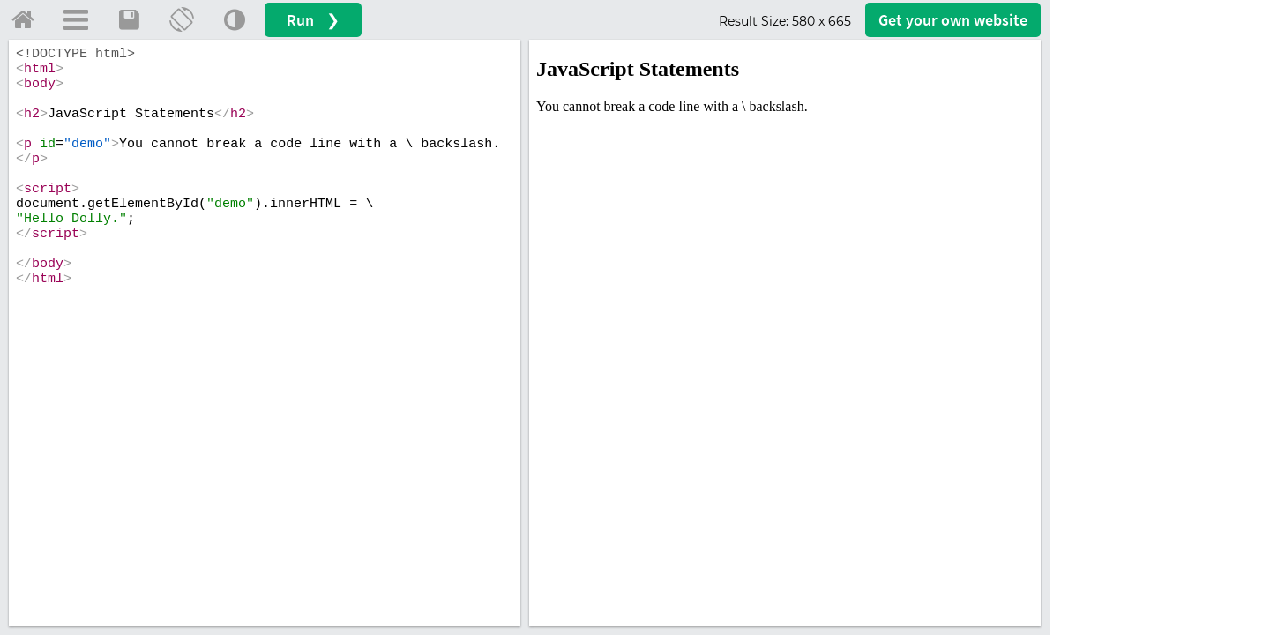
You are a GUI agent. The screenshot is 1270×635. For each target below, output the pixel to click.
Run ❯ (313, 20)
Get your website (952, 20)
